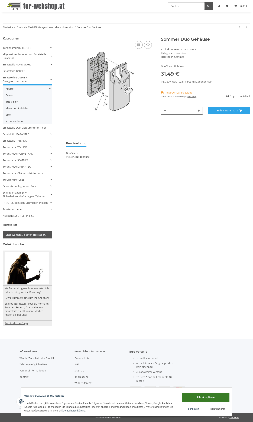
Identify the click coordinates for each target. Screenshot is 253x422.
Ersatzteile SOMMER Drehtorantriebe (25, 127)
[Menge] (182, 110)
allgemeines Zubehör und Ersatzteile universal (24, 56)
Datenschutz (81, 358)
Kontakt (24, 376)
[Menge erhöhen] (199, 110)
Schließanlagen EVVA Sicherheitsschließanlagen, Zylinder (24, 194)
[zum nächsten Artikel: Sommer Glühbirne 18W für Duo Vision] (246, 27)
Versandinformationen (33, 370)
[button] (219, 6)
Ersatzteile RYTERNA (15, 140)
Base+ (9, 95)
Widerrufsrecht (83, 383)
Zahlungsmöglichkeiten (33, 364)
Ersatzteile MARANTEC (16, 134)
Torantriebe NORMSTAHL (18, 153)
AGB (76, 364)
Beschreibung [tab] (76, 143)
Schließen (190, 408)
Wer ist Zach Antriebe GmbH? (37, 358)
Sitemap (79, 370)
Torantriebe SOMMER (15, 160)
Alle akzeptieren (203, 397)
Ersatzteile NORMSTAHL (17, 64)
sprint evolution (15, 121)
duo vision (180, 53)
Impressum (81, 376)
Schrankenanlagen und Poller (20, 186)
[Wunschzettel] (227, 6)
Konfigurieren (215, 408)
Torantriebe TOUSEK (15, 147)
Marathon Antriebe (17, 108)
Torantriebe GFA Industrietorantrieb (24, 173)
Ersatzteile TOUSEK (14, 71)
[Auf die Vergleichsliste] (139, 45)
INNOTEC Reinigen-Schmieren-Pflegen (25, 202)
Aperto (10, 88)
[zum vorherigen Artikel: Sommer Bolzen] (239, 27)
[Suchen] (186, 6)
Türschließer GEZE (13, 179)
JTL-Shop (235, 417)
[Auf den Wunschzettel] (148, 45)
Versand (190, 81)
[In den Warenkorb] (229, 110)
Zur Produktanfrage (16, 323)
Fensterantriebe (12, 209)
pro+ (8, 114)
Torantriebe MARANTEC (17, 166)
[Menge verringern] (165, 110)
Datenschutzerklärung (95, 410)
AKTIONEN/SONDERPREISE (18, 215)
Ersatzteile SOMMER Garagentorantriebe (15, 79)
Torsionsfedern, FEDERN (17, 47)
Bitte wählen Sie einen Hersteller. (26, 234)
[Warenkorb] (240, 6)
